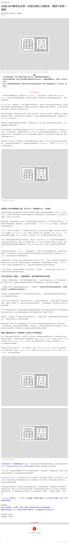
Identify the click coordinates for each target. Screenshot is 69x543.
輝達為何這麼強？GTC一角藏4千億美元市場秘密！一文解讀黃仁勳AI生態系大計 (27, 510)
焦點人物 (7, 2)
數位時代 (13, 498)
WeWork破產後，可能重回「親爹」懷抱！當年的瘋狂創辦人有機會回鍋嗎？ (26, 507)
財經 (2, 2)
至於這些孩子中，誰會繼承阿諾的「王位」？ (16, 464)
